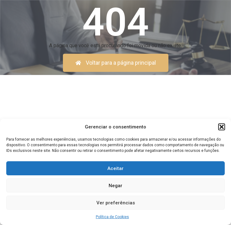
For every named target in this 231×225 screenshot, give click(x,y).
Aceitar (115, 168)
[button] (221, 127)
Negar (115, 185)
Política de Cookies (112, 217)
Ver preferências (115, 203)
